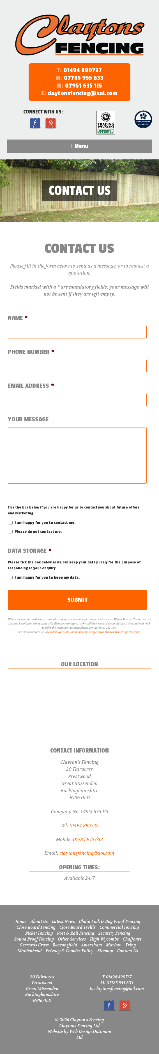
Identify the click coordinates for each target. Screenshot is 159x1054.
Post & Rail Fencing (75, 933)
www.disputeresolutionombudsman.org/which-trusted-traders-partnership (92, 632)
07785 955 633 (83, 78)
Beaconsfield (65, 945)
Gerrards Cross (34, 945)
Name (18, 318)
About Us (39, 921)
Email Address (31, 385)
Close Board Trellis (77, 927)
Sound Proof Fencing (34, 939)
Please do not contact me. (38, 531)
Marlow (113, 945)
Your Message (28, 419)
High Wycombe (104, 939)
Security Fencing (114, 933)
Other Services (72, 939)
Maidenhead (30, 951)
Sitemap (105, 951)
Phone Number (31, 352)
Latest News (63, 921)
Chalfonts (132, 939)
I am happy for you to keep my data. (47, 577)
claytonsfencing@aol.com (79, 93)
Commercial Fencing (119, 927)
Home (21, 921)
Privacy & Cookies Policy (69, 951)
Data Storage (30, 550)
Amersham (91, 945)
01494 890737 (82, 70)
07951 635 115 (83, 86)
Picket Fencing (39, 933)
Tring (130, 945)
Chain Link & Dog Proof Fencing (109, 921)
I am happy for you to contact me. (45, 522)
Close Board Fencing (36, 927)
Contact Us (127, 951)
